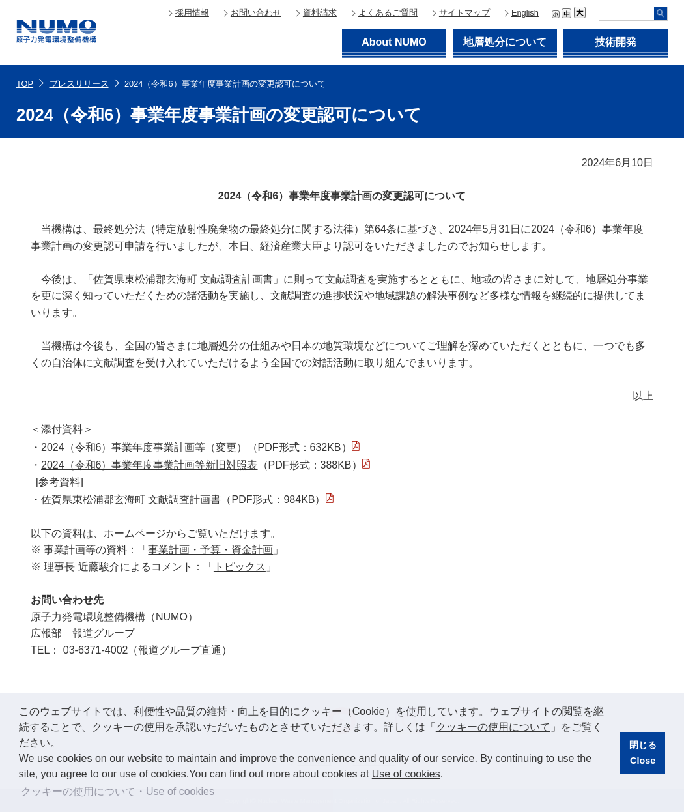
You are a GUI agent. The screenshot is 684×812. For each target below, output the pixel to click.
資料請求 (320, 13)
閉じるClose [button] (643, 753)
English (525, 13)
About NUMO (394, 42)
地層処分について (505, 42)
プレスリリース (79, 84)
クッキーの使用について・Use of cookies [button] (117, 791)
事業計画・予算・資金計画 (210, 549)
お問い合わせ (256, 13)
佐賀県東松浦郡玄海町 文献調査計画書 (131, 499)
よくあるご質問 (388, 13)
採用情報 (192, 13)
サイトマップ (464, 13)
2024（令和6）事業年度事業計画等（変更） (144, 447)
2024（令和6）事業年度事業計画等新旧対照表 (149, 465)
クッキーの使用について (493, 726)
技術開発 (615, 42)
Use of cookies (406, 773)
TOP (24, 84)
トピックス (240, 566)
